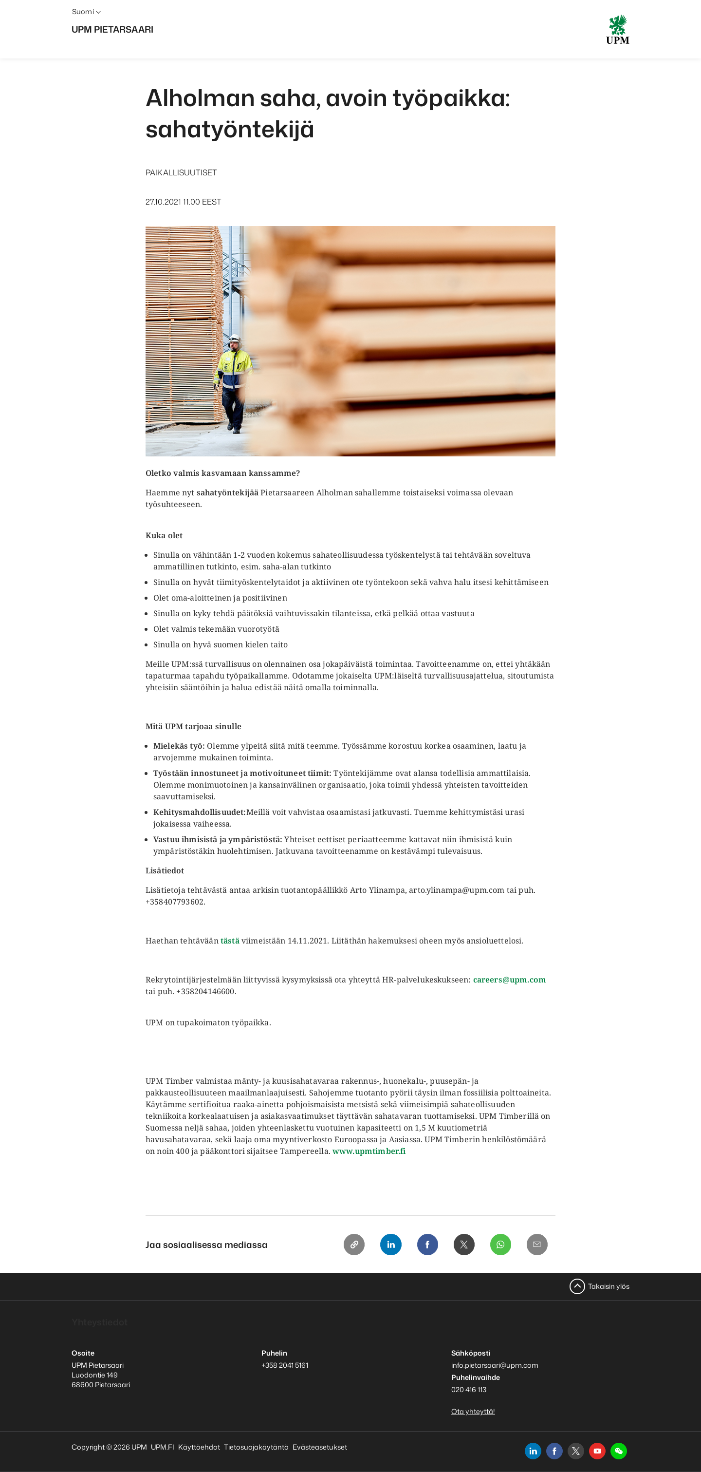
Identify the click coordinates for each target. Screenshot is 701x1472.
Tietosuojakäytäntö (256, 1447)
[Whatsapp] (500, 1244)
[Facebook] (426, 1244)
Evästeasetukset (320, 1447)
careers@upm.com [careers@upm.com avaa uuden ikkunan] (509, 979)
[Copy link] (352, 1244)
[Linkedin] (389, 1244)
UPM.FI (162, 1447)
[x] (576, 1451)
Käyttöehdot (199, 1447)
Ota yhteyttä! (473, 1411)
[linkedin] (533, 1451)
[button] (618, 1451)
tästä (230, 940)
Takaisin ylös (608, 1286)
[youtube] (597, 1451)
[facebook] (554, 1451)
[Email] (537, 1244)
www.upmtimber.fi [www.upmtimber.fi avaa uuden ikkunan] (369, 1151)
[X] (463, 1244)
